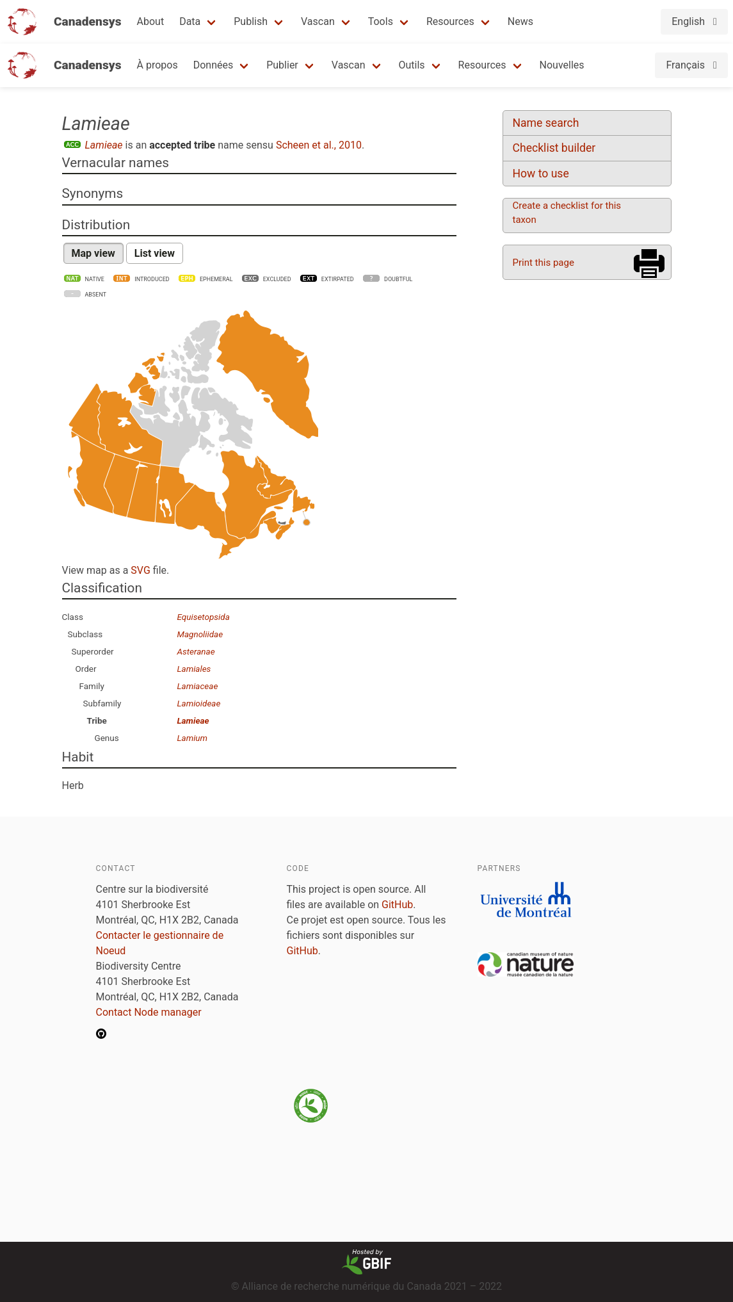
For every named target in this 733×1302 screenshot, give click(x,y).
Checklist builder (554, 148)
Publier (282, 65)
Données (213, 65)
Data (189, 21)
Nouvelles (562, 65)
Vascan (318, 21)
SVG (140, 570)
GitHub (397, 905)
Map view (93, 253)
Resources (450, 21)
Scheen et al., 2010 (319, 145)
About (151, 21)
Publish (251, 21)
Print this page (543, 262)
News (520, 21)
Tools (380, 21)
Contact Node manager (149, 1012)
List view (154, 253)
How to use (541, 173)
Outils (412, 65)
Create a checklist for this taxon (567, 212)
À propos (157, 65)
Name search (546, 123)
